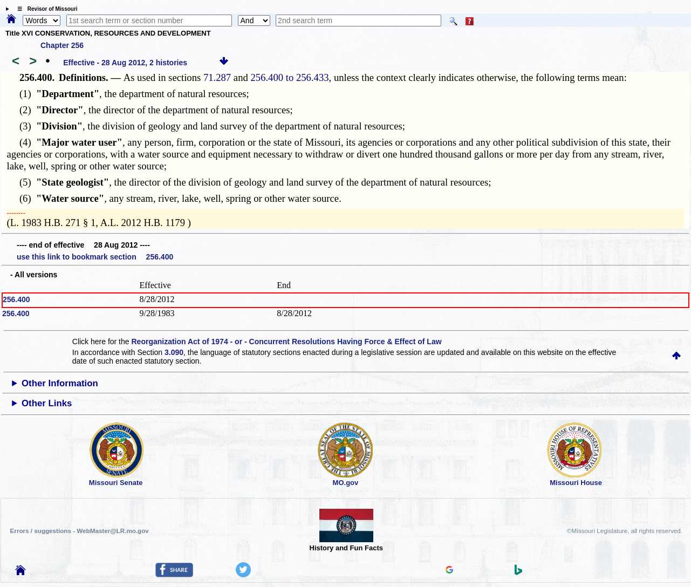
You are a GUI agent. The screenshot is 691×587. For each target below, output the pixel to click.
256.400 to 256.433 (289, 77)
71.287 (217, 77)
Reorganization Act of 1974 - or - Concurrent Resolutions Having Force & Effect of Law (286, 341)
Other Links (47, 403)
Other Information (60, 383)
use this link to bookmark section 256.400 (95, 256)
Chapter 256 (62, 45)
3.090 (174, 352)
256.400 (16, 299)
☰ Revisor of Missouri (45, 9)
